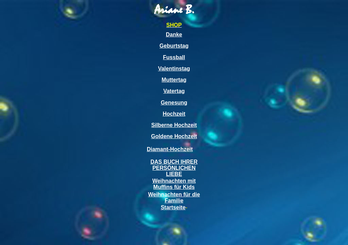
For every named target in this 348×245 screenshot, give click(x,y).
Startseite (173, 207)
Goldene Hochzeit (174, 136)
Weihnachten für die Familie (174, 197)
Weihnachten (169, 181)
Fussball (174, 57)
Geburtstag (173, 46)
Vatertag (174, 91)
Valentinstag (174, 68)
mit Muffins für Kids (174, 184)
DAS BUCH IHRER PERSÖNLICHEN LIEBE (174, 168)
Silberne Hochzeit (174, 125)
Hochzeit (174, 114)
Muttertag (174, 80)
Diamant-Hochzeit (170, 149)
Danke (174, 34)
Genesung (174, 102)
